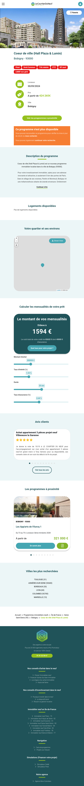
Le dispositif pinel (42, 699)
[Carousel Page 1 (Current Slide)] (36, 47)
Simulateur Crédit (42, 764)
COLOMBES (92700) (40, 593)
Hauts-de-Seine (42, 682)
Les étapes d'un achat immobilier (42, 680)
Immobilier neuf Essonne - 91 (42, 721)
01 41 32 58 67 (42, 656)
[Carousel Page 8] (49, 463)
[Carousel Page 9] (51, 463)
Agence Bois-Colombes (42, 781)
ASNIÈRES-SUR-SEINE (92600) (40, 583)
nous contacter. (31, 136)
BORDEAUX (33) (40, 586)
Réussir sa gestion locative (42, 702)
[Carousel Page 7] (46, 463)
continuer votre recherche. (45, 140)
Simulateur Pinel (42, 767)
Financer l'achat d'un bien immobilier (42, 677)
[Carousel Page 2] (39, 47)
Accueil (18, 615)
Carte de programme (42, 747)
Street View (57, 240)
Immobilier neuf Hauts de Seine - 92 (42, 718)
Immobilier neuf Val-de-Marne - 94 (42, 726)
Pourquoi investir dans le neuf (42, 697)
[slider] (30, 364)
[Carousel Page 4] (44, 47)
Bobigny (34, 617)
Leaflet (58, 290)
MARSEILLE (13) (40, 597)
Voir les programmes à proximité (42, 118)
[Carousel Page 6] (43, 463)
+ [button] (16, 238)
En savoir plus (35, 545)
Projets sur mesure (42, 750)
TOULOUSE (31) (40, 579)
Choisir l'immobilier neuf (42, 675)
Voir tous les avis (42, 470)
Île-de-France (56, 615)
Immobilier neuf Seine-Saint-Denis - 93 (42, 723)
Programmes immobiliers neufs (36, 615)
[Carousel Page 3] (42, 47)
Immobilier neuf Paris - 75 (42, 716)
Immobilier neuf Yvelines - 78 (42, 730)
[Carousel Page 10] (54, 463)
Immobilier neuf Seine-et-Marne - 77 (42, 733)
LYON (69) (40, 590)
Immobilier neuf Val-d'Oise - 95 (42, 728)
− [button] (16, 241)
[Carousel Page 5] (47, 47)
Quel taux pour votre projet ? (42, 348)
